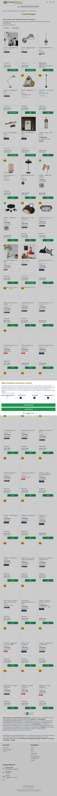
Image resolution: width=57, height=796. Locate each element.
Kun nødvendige (28, 405)
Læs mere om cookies (7, 393)
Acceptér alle (28, 409)
